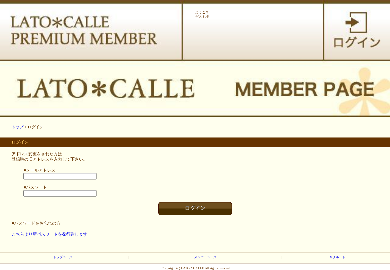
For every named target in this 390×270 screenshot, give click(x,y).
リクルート (337, 257)
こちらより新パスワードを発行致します (49, 234)
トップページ (62, 257)
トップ (17, 127)
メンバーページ (205, 257)
